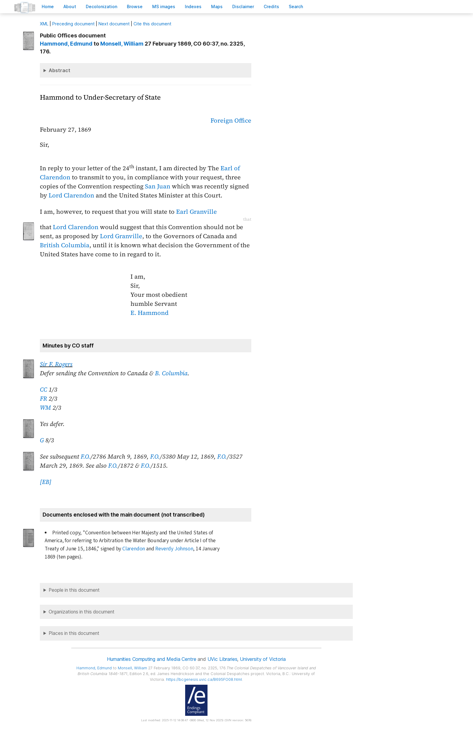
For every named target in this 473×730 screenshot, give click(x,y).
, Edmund (66, 43)
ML (44, 23)
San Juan (157, 186)
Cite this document (152, 23)
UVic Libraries (222, 659)
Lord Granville (121, 236)
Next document (114, 23)
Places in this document (74, 633)
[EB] (45, 482)
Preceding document (73, 23)
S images (163, 6)
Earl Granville (196, 211)
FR (43, 398)
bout (69, 6)
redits (271, 6)
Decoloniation (101, 6)
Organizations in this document (81, 612)
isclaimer (243, 6)
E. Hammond (149, 313)
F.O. (86, 456)
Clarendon (133, 548)
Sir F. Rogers (56, 364)
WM (45, 407)
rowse (135, 6)
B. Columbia (171, 373)
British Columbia (64, 245)
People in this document (74, 590)
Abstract (59, 70)
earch (296, 6)
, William (121, 43)
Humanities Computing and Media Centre (151, 659)
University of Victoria (262, 659)
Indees (193, 6)
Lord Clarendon (71, 195)
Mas (217, 6)
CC (43, 389)
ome (48, 6)
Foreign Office (231, 120)
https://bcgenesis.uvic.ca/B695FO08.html (204, 679)
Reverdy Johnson (174, 548)
